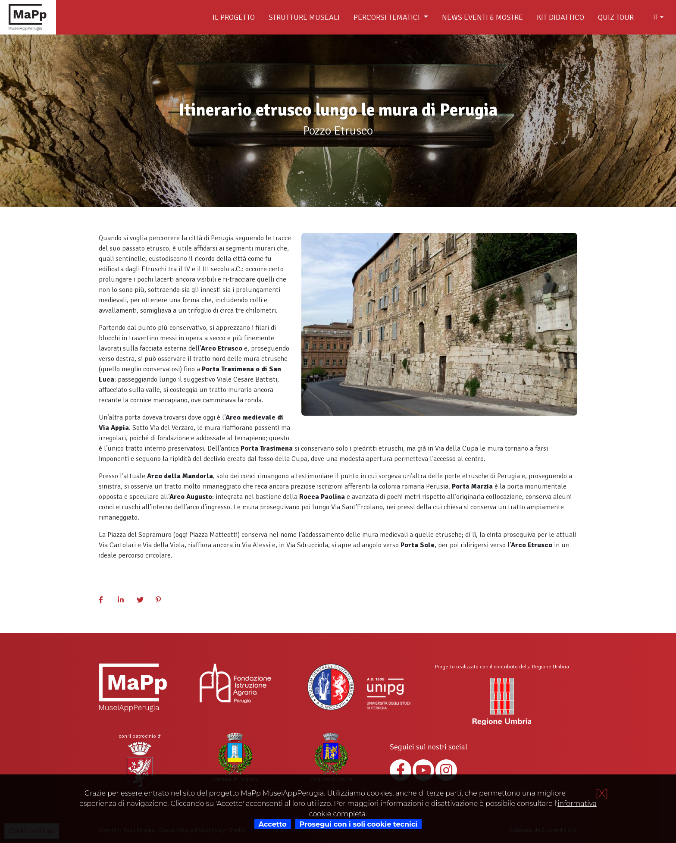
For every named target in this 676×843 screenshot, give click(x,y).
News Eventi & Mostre (482, 17)
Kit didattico (560, 17)
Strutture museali (304, 17)
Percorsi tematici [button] (388, 17)
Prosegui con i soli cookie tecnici (358, 824)
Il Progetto (234, 17)
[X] (601, 793)
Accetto (273, 824)
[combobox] (658, 17)
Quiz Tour (616, 17)
